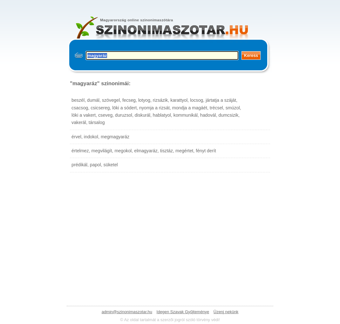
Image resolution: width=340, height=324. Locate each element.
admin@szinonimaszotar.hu (127, 311)
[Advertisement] (170, 232)
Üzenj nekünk (226, 311)
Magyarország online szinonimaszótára (136, 20)
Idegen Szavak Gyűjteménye (183, 311)
